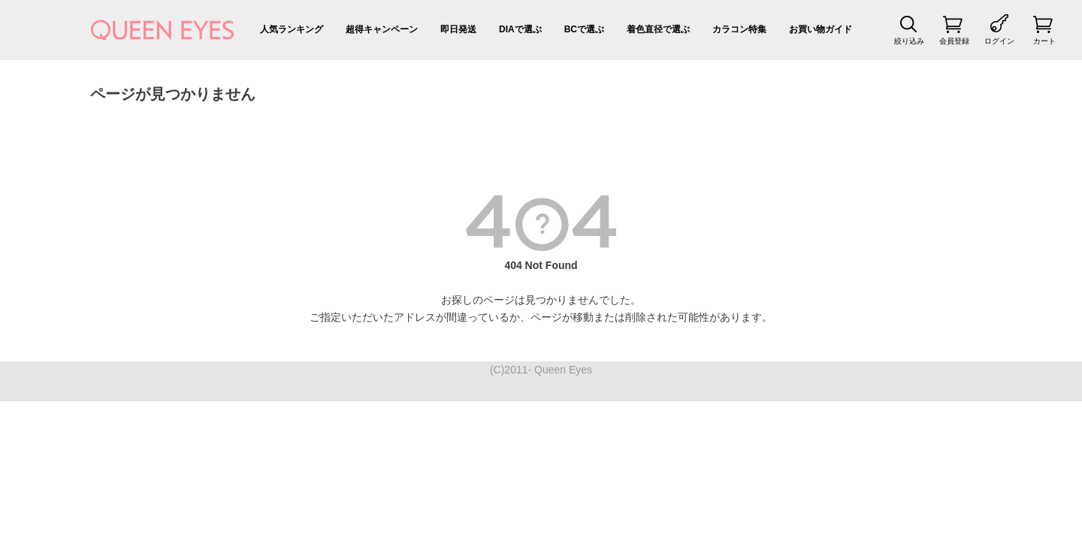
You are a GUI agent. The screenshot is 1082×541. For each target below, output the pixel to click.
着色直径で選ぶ (658, 29)
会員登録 (954, 41)
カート (1044, 41)
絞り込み (909, 41)
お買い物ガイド (820, 29)
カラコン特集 (739, 29)
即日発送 (458, 29)
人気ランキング (291, 29)
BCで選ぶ (584, 29)
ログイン (999, 41)
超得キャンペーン (382, 29)
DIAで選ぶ (520, 29)
